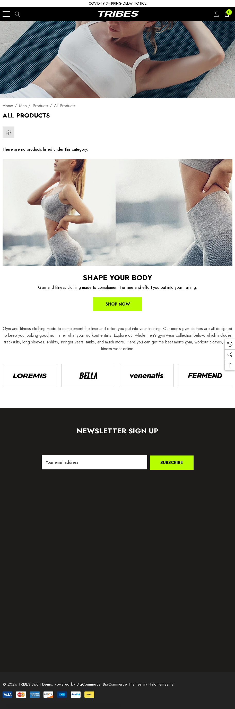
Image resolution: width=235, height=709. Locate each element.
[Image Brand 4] (205, 375)
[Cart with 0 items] (226, 14)
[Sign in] (217, 14)
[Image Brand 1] (30, 375)
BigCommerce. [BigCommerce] (90, 684)
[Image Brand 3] (147, 375)
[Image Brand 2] (88, 375)
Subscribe (171, 462)
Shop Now (117, 304)
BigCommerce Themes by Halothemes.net (139, 684)
